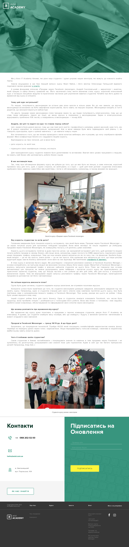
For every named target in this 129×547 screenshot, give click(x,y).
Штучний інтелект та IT (94, 514)
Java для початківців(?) (93, 519)
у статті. (36, 86)
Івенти (71, 505)
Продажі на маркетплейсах (94, 531)
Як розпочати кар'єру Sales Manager (93, 537)
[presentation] (86, 455)
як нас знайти (20, 491)
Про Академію (35, 514)
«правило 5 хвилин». (97, 259)
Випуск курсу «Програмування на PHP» (94, 525)
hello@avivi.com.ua (15, 456)
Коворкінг (33, 517)
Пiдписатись (84, 468)
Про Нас (33, 505)
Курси (51, 505)
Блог (90, 505)
